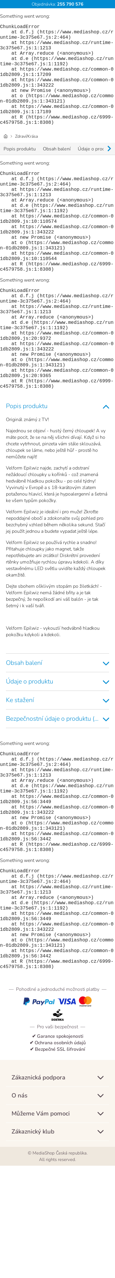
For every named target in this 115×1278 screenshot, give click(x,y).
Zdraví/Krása (26, 159)
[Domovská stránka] (6, 159)
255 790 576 (69, 4)
